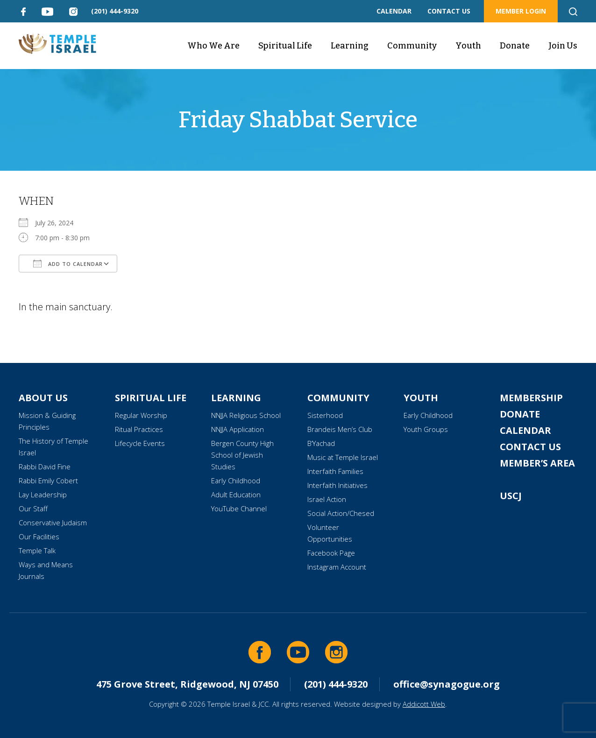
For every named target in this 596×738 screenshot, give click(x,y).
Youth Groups (426, 429)
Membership (531, 397)
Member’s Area (537, 463)
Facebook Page (331, 552)
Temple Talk (37, 550)
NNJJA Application (237, 429)
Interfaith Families (335, 471)
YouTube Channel (239, 508)
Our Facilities (39, 536)
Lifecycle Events (140, 443)
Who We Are (213, 46)
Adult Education (236, 494)
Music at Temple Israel (342, 457)
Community (412, 46)
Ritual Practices (139, 429)
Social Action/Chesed (340, 513)
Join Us (562, 46)
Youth (468, 46)
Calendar (525, 430)
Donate (515, 46)
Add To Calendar (68, 263)
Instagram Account (336, 566)
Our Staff (33, 508)
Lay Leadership (43, 494)
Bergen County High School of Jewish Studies (242, 455)
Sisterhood (325, 415)
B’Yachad (321, 443)
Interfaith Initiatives (337, 485)
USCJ (511, 495)
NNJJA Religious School (246, 415)
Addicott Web (424, 704)
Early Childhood (235, 480)
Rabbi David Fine (45, 466)
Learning (350, 46)
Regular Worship (141, 415)
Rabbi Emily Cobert (48, 480)
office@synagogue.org (446, 684)
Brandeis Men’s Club (339, 429)
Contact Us (530, 446)
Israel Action (326, 499)
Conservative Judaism (53, 522)
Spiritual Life (285, 46)
